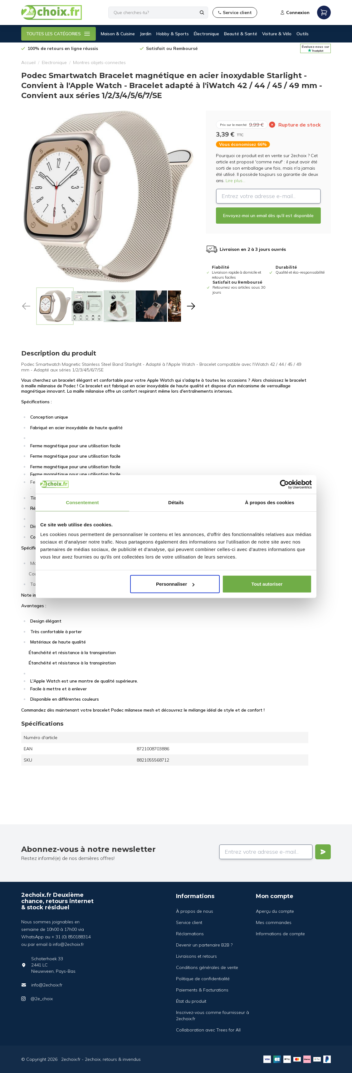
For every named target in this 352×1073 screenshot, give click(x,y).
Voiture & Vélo (276, 34)
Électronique (206, 34)
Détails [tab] (176, 502)
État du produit (191, 1001)
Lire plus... (235, 180)
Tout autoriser (267, 584)
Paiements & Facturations (202, 990)
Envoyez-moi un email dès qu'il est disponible (268, 215)
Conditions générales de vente (207, 967)
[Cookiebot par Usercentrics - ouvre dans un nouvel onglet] (284, 484)
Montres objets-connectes (99, 62)
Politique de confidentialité (203, 978)
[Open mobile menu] (324, 12)
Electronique (54, 62)
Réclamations (190, 933)
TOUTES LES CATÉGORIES (58, 33)
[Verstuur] (323, 851)
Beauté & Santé (240, 34)
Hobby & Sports (172, 34)
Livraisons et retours (196, 956)
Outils (302, 34)
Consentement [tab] (82, 502)
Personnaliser (175, 584)
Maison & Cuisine (118, 34)
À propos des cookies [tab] (269, 502)
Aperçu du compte (275, 911)
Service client (189, 922)
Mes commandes (273, 922)
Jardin (145, 34)
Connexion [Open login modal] (295, 12)
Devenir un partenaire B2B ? (204, 945)
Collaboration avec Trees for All (208, 1030)
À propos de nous (194, 911)
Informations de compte (280, 933)
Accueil (28, 62)
